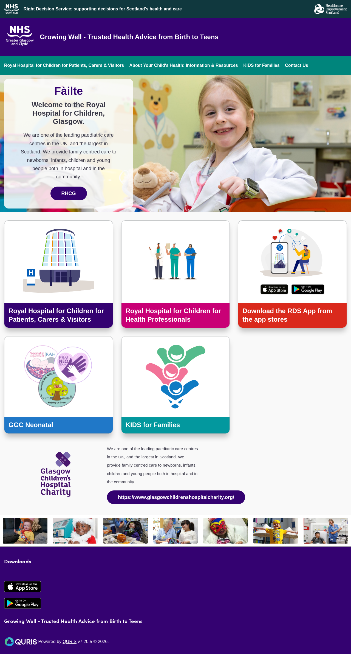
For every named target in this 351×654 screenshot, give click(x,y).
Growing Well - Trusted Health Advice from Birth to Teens (129, 37)
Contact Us (296, 65)
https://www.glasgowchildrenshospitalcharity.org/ (176, 497)
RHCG (68, 193)
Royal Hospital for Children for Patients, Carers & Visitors (64, 65)
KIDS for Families (261, 65)
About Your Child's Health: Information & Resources (183, 65)
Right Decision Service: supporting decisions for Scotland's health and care (103, 9)
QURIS (70, 641)
